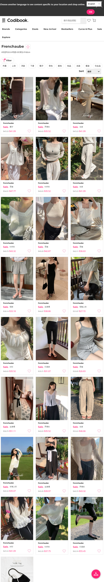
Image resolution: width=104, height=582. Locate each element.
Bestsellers (67, 29)
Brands (6, 29)
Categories (21, 29)
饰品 (69, 66)
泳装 (78, 66)
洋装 (23, 66)
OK (90, 12)
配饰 (60, 66)
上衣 (14, 66)
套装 (87, 66)
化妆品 (98, 66)
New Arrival (50, 29)
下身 (32, 66)
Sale (99, 29)
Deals (35, 29)
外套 (5, 66)
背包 (51, 66)
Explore (6, 37)
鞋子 (41, 66)
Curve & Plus (85, 29)
